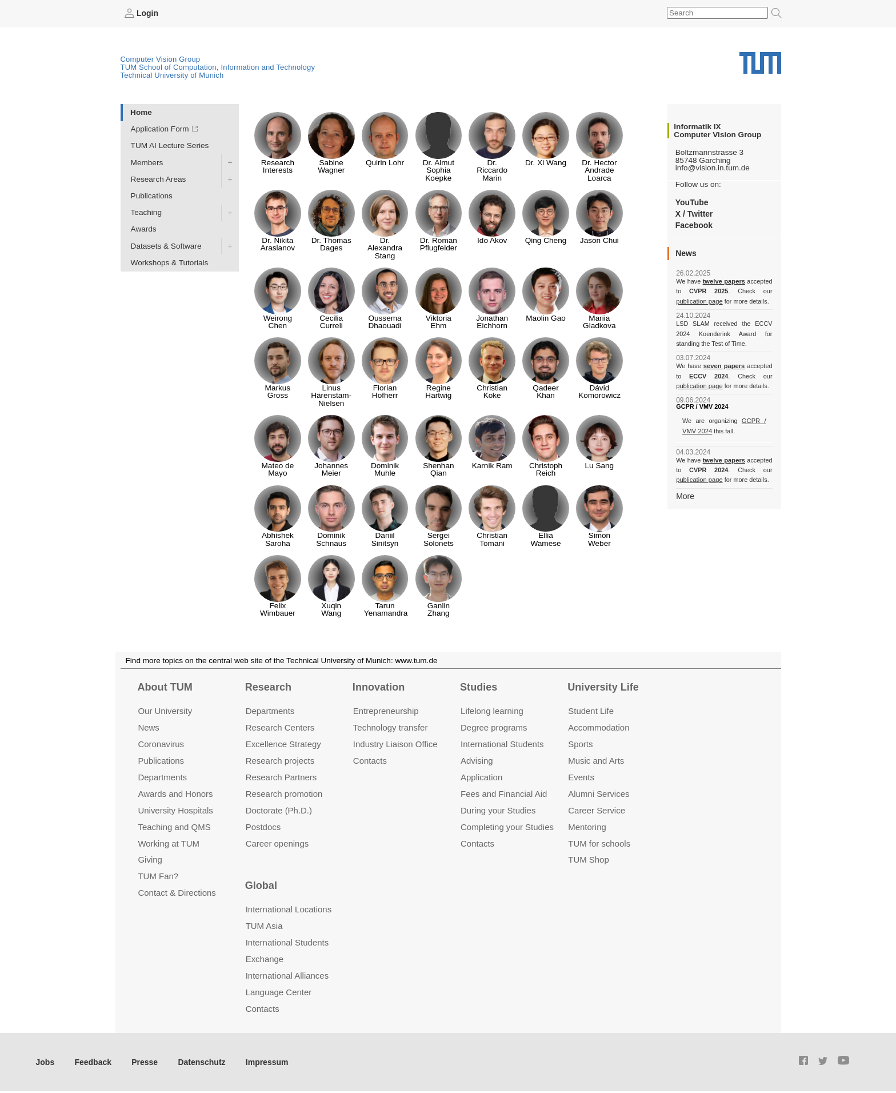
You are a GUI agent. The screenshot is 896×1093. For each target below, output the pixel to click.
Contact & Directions (176, 892)
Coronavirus (161, 743)
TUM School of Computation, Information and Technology (218, 66)
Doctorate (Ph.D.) (279, 810)
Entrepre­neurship (386, 711)
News (148, 727)
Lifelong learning (492, 711)
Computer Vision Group (161, 58)
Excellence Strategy (283, 743)
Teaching (146, 212)
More (685, 495)
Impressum (261, 1061)
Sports (580, 743)
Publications (152, 195)
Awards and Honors (175, 793)
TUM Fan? (158, 876)
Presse (142, 1061)
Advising (477, 760)
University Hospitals (175, 810)
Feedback (92, 1061)
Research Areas (158, 178)
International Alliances (287, 975)
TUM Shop (588, 859)
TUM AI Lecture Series (170, 145)
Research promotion (284, 793)
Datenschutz (197, 1061)
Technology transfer (390, 727)
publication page (698, 300)
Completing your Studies (507, 826)
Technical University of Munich (172, 74)
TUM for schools (599, 843)
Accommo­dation (598, 727)
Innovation (379, 686)
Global (261, 885)
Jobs (45, 1061)
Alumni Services (598, 793)
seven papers (724, 365)
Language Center (279, 991)
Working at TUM (168, 843)
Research (268, 686)
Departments (162, 776)
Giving (150, 859)
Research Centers (280, 727)
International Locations (288, 909)
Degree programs (494, 727)
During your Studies (498, 810)
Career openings (277, 843)
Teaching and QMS (174, 826)
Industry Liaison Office (395, 743)
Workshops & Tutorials (170, 262)
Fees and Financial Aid (504, 793)
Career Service (596, 810)
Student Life (591, 711)
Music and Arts (596, 760)
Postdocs (263, 826)
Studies (478, 686)
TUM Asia (264, 926)
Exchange (265, 959)
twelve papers (724, 281)
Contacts (370, 760)
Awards (144, 229)
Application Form (160, 129)
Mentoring (587, 826)
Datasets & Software (166, 245)
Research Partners (281, 776)
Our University (165, 711)
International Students (502, 743)
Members (147, 162)
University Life (603, 686)
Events (581, 776)
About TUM (164, 686)
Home (141, 111)
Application (481, 776)
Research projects (280, 760)
